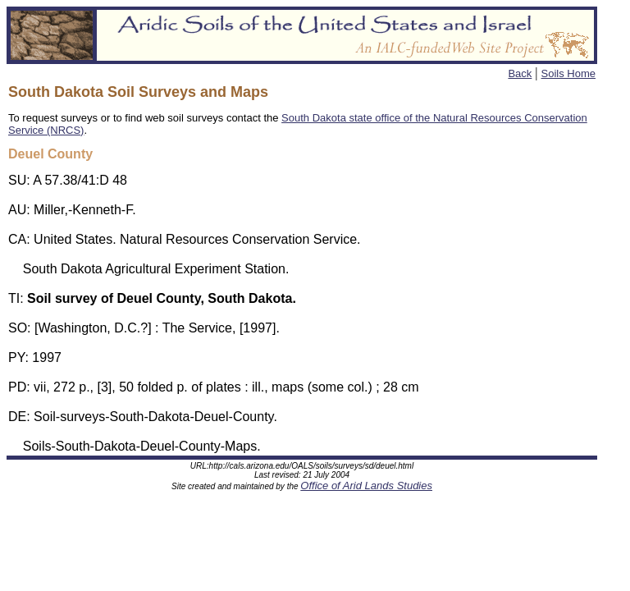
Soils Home (568, 73)
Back (520, 73)
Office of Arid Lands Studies (366, 485)
